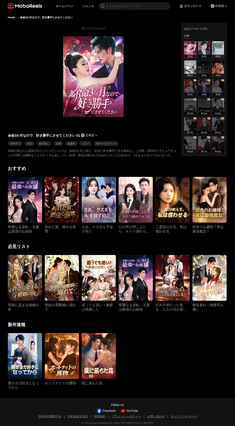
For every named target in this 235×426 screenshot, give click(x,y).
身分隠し (44, 143)
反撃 (58, 143)
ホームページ (64, 6)
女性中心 (15, 143)
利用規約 (100, 416)
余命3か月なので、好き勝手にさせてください (46, 17)
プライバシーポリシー (126, 416)
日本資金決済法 (77, 416)
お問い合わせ (156, 416)
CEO (29, 143)
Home (11, 17)
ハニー (85, 143)
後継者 (71, 143)
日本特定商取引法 (49, 416)
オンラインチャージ (184, 416)
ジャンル (88, 6)
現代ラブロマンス (106, 143)
